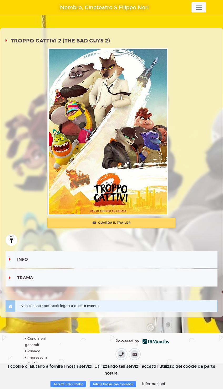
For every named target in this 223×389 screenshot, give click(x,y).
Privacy (32, 351)
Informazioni (153, 384)
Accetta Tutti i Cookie (68, 384)
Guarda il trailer (112, 223)
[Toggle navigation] (198, 7)
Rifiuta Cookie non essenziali (113, 384)
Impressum (36, 357)
